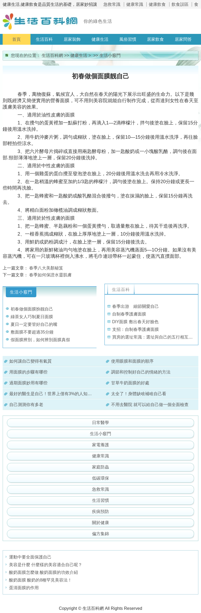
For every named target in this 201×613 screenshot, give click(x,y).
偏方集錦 (100, 533)
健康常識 (134, 4)
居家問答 (183, 39)
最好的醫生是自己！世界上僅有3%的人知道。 (52, 393)
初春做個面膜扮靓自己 (32, 309)
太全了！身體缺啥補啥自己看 (138, 393)
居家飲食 (155, 39)
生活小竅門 (110, 55)
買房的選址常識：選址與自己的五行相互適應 (154, 337)
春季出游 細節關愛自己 (135, 306)
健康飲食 (157, 4)
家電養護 (100, 445)
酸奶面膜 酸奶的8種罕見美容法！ (40, 580)
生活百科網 (52, 55)
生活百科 (44, 39)
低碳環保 (100, 478)
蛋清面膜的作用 (24, 587)
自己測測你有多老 (26, 404)
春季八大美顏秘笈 (46, 268)
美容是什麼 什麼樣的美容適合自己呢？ (45, 564)
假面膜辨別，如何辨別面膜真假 (40, 339)
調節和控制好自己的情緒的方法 (141, 372)
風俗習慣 (127, 39)
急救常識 (111, 4)
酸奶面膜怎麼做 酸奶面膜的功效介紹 (43, 572)
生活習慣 (100, 500)
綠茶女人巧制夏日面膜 (32, 316)
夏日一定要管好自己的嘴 (34, 324)
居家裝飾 (72, 39)
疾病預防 (100, 511)
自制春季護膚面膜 (129, 314)
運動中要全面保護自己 (30, 557)
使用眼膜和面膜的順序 (132, 361)
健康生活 (99, 39)
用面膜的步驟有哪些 (28, 372)
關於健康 (100, 522)
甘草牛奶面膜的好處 (130, 383)
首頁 (16, 39)
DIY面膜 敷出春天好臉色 (135, 321)
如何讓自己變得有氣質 (30, 361)
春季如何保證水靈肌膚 (50, 275)
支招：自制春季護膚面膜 (135, 329)
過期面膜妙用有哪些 (28, 383)
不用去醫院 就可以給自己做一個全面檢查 (150, 404)
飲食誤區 (180, 4)
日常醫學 (100, 422)
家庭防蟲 (100, 467)
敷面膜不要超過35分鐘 (32, 332)
